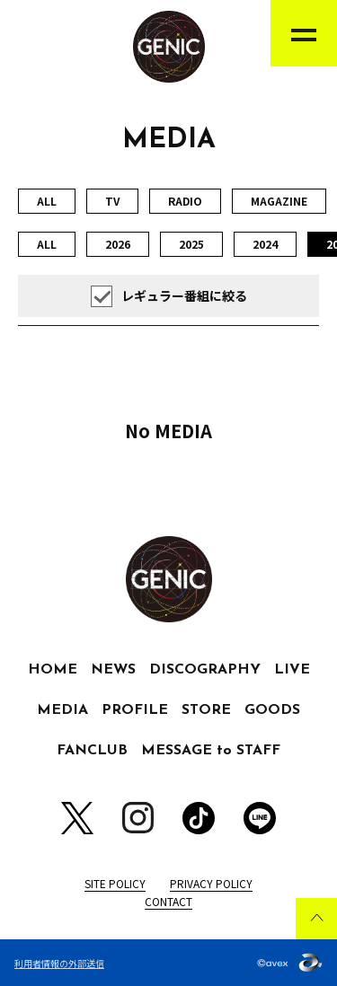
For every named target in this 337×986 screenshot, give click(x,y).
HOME (52, 670)
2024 (265, 243)
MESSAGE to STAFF (210, 751)
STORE (206, 710)
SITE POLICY (115, 883)
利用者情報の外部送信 (59, 963)
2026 (117, 243)
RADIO (185, 200)
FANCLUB (92, 751)
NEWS (113, 670)
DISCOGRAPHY (205, 670)
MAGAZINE (279, 200)
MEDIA (62, 710)
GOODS (272, 710)
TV (112, 200)
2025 (191, 243)
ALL (47, 200)
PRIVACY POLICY (211, 883)
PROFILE (135, 710)
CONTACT (168, 901)
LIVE (292, 670)
